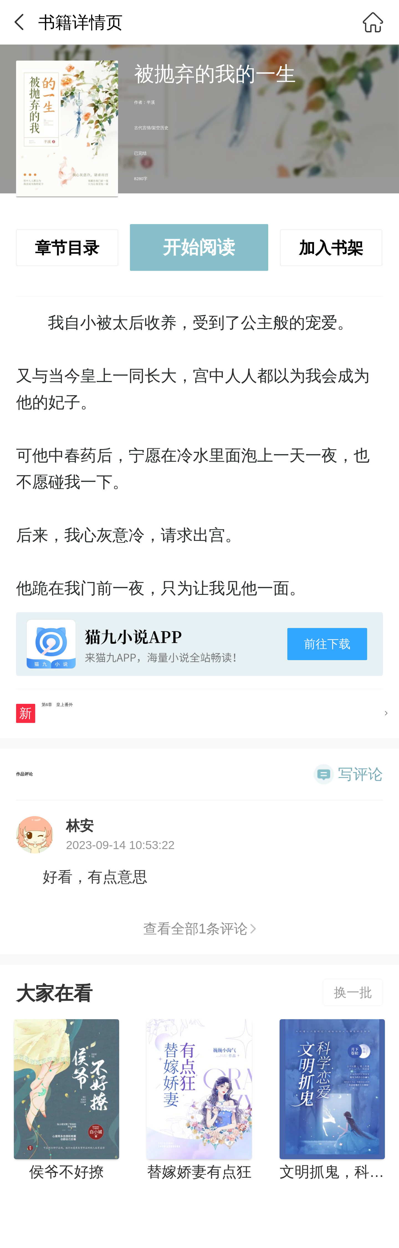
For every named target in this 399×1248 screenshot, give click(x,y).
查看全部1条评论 (195, 928)
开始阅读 (199, 247)
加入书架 (331, 248)
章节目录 (67, 248)
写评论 (360, 774)
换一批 (353, 992)
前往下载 (327, 643)
